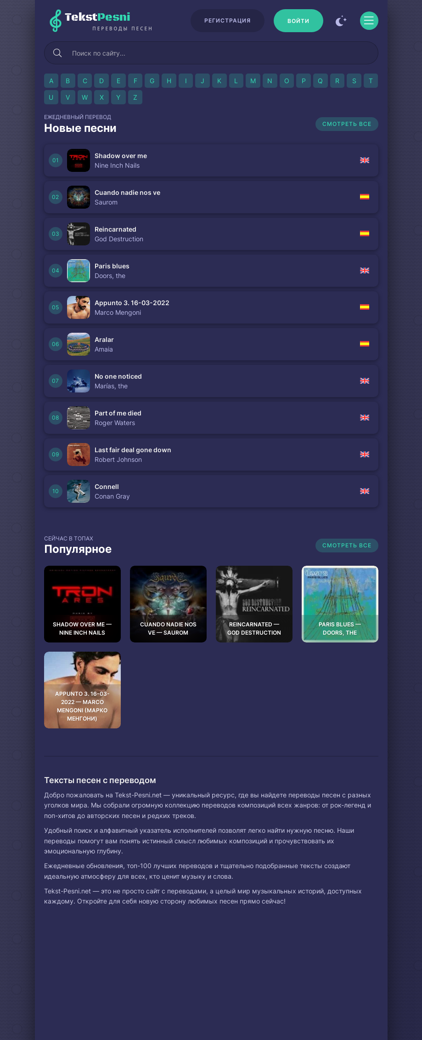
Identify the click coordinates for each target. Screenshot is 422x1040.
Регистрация (227, 20)
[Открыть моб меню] (369, 20)
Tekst (123, 21)
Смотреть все (346, 123)
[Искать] (58, 52)
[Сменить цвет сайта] (341, 20)
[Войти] (298, 20)
